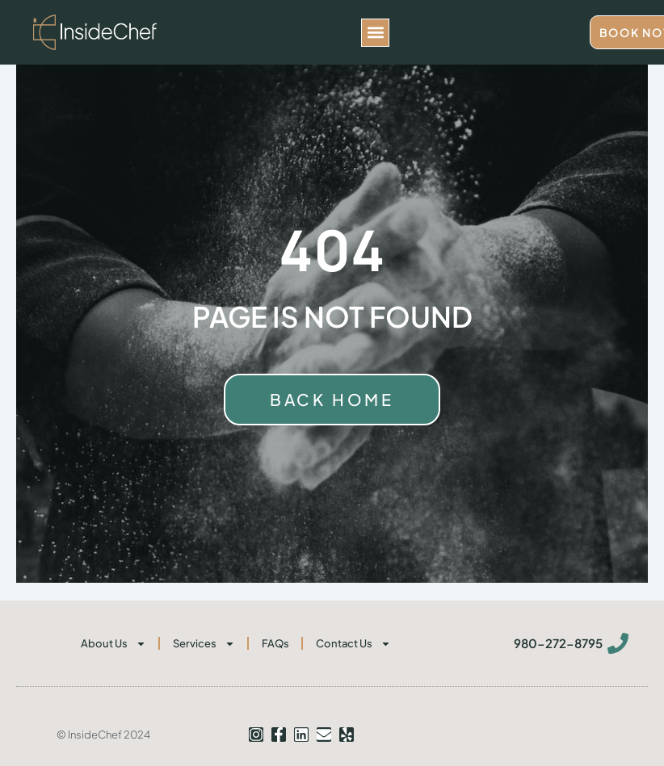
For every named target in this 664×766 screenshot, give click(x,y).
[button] (375, 33)
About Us (113, 643)
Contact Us (353, 643)
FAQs (275, 643)
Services (204, 643)
